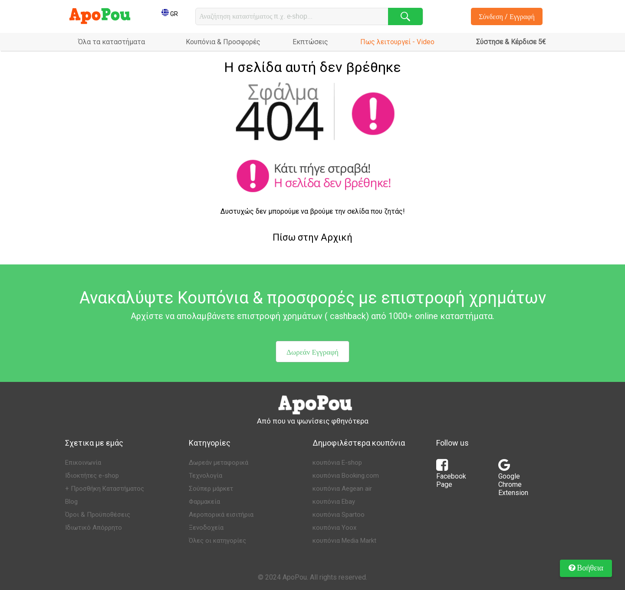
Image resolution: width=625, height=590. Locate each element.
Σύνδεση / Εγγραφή (507, 16)
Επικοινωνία (83, 462)
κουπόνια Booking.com (345, 475)
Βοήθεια (586, 567)
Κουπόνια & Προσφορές (223, 42)
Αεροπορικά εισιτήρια (221, 514)
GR (169, 13)
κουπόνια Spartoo (338, 514)
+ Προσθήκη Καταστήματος (104, 488)
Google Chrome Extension (513, 480)
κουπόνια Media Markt (344, 540)
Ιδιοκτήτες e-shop (92, 475)
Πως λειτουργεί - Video (397, 42)
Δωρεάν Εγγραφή (312, 352)
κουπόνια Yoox (334, 527)
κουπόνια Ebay (333, 501)
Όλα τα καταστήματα (111, 42)
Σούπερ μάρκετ (211, 488)
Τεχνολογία (205, 475)
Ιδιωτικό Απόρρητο (93, 527)
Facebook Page (451, 476)
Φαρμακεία (204, 501)
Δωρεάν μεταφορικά (218, 462)
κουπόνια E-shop (337, 462)
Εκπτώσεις (310, 42)
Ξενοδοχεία (206, 527)
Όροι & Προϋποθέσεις (97, 514)
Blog (71, 501)
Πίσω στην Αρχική (312, 237)
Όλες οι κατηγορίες (217, 540)
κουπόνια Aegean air (342, 488)
